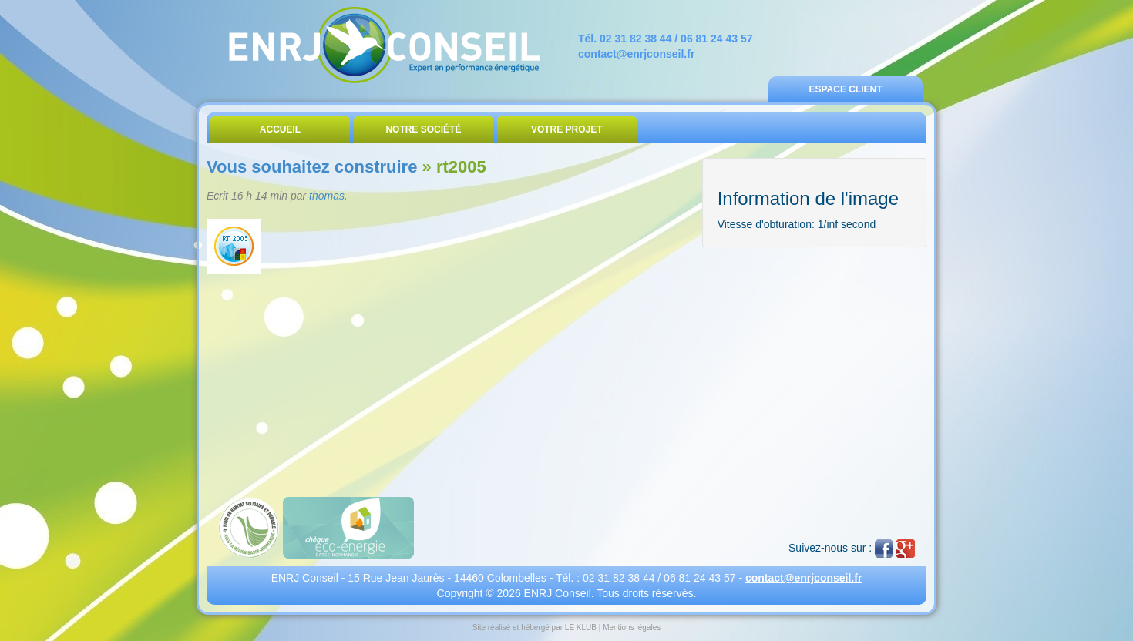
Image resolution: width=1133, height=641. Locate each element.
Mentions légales (632, 627)
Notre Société (423, 129)
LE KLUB (581, 627)
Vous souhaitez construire (312, 166)
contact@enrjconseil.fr (636, 54)
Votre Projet (567, 129)
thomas (327, 196)
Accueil (280, 129)
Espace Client (845, 89)
